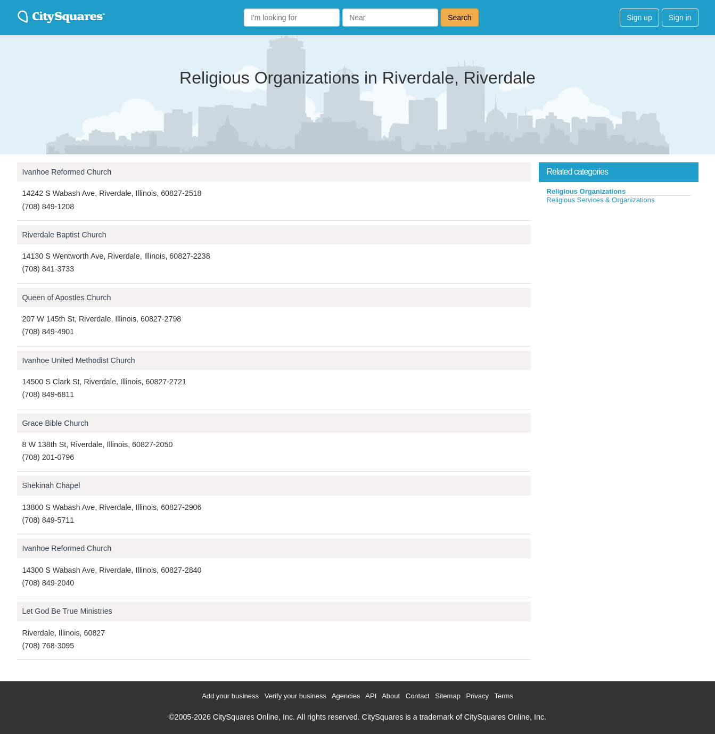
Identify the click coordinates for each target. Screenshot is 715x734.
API (370, 696)
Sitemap (448, 696)
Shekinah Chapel (51, 485)
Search (459, 17)
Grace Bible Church (55, 423)
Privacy (477, 696)
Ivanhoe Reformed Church (67, 172)
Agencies (346, 696)
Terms (503, 696)
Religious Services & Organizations (601, 200)
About (391, 696)
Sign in (680, 17)
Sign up (639, 17)
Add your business (230, 696)
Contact (418, 696)
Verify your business (295, 696)
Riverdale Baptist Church (64, 234)
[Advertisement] (618, 284)
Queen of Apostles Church (66, 297)
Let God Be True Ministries (67, 611)
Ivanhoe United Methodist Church (78, 360)
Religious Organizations (586, 191)
